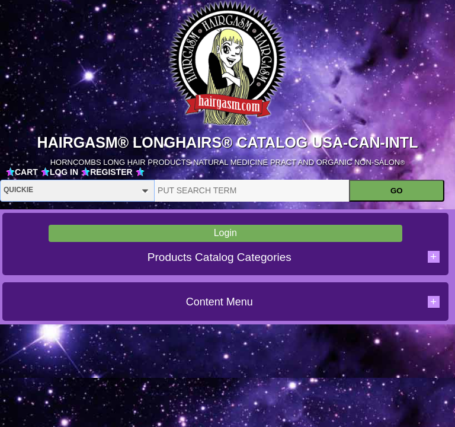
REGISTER (111, 172)
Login (225, 233)
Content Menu (313, 302)
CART (26, 172)
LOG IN (64, 172)
